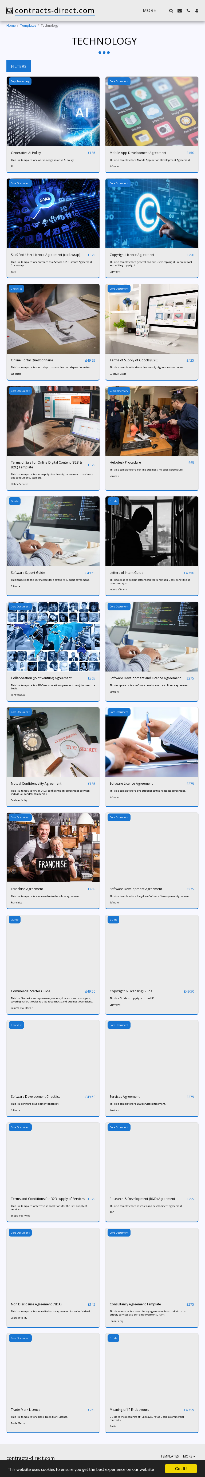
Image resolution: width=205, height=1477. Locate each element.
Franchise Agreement (27, 889)
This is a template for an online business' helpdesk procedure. (146, 469)
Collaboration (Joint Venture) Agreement (41, 678)
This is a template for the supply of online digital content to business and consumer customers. (52, 476)
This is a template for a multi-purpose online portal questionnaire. (50, 367)
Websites (16, 373)
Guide (14, 501)
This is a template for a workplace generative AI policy (42, 160)
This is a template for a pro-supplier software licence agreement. (148, 790)
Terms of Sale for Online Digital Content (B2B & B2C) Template (46, 464)
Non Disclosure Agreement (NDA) (36, 1304)
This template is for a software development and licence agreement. (150, 685)
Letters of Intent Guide (126, 572)
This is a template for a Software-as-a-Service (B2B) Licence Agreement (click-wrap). (51, 263)
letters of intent (118, 589)
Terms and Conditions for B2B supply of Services (48, 1198)
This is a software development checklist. (35, 1103)
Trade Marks (18, 1423)
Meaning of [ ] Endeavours (129, 1409)
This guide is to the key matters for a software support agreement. (50, 580)
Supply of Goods (118, 373)
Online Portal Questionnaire (32, 360)
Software (114, 166)
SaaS (13, 271)
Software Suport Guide (28, 572)
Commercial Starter (22, 1007)
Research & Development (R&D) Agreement (142, 1198)
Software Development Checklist (35, 1096)
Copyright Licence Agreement (132, 254)
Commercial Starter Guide (30, 991)
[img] (53, 111)
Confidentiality (19, 800)
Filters (18, 66)
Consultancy (116, 1321)
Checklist (16, 288)
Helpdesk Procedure (125, 462)
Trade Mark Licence (25, 1409)
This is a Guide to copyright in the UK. (132, 998)
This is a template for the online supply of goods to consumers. (147, 367)
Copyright (115, 271)
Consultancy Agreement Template (135, 1304)
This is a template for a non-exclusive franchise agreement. (46, 896)
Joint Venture (18, 694)
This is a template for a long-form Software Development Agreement (150, 896)
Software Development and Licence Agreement (145, 678)
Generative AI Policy (26, 153)
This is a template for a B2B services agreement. (138, 1103)
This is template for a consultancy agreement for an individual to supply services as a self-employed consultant (148, 1313)
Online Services (19, 484)
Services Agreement (125, 1096)
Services (114, 476)
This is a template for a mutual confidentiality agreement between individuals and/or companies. (50, 792)
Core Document (119, 81)
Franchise (16, 902)
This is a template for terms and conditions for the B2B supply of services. (49, 1207)
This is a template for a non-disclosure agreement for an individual (50, 1311)
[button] (171, 11)
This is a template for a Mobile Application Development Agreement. (150, 160)
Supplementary (20, 81)
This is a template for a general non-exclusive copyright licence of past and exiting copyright (151, 263)
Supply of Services (20, 1215)
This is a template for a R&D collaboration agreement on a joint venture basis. (53, 687)
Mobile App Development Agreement (138, 153)
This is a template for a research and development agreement (146, 1206)
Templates (28, 25)
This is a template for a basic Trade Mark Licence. (39, 1417)
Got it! (181, 1468)
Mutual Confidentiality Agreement (36, 783)
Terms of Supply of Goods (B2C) (134, 360)
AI (12, 166)
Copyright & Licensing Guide (131, 991)
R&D (112, 1212)
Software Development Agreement (136, 889)
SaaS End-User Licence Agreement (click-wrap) (45, 254)
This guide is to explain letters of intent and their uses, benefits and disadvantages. (150, 581)
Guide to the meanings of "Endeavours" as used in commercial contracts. (147, 1418)
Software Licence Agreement (131, 783)
